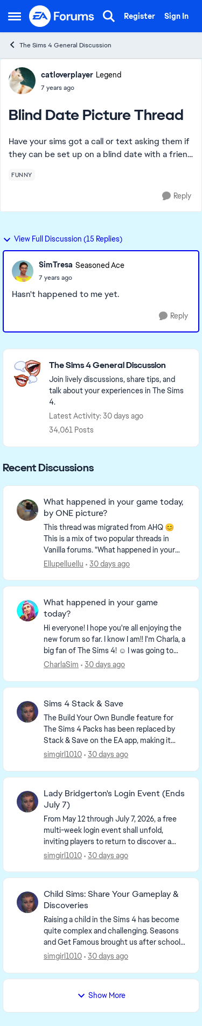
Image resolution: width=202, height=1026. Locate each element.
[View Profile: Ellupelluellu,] (27, 510)
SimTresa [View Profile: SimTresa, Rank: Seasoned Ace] (56, 265)
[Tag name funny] (22, 175)
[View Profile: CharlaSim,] (27, 610)
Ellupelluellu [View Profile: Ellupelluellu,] (63, 563)
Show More (101, 995)
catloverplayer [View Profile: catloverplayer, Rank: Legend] (67, 75)
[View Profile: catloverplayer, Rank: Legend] (22, 80)
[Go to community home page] (62, 16)
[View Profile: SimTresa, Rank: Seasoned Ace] (22, 271)
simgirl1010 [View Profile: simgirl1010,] (63, 754)
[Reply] (176, 196)
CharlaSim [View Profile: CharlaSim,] (61, 664)
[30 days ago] (108, 563)
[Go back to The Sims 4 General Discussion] (118, 365)
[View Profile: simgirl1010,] (27, 712)
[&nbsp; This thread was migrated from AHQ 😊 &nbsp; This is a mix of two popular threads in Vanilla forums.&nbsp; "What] (114, 538)
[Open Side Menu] (14, 16)
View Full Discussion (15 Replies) (62, 239)
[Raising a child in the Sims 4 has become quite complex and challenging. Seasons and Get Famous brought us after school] (114, 931)
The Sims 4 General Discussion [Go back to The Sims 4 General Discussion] (60, 44)
